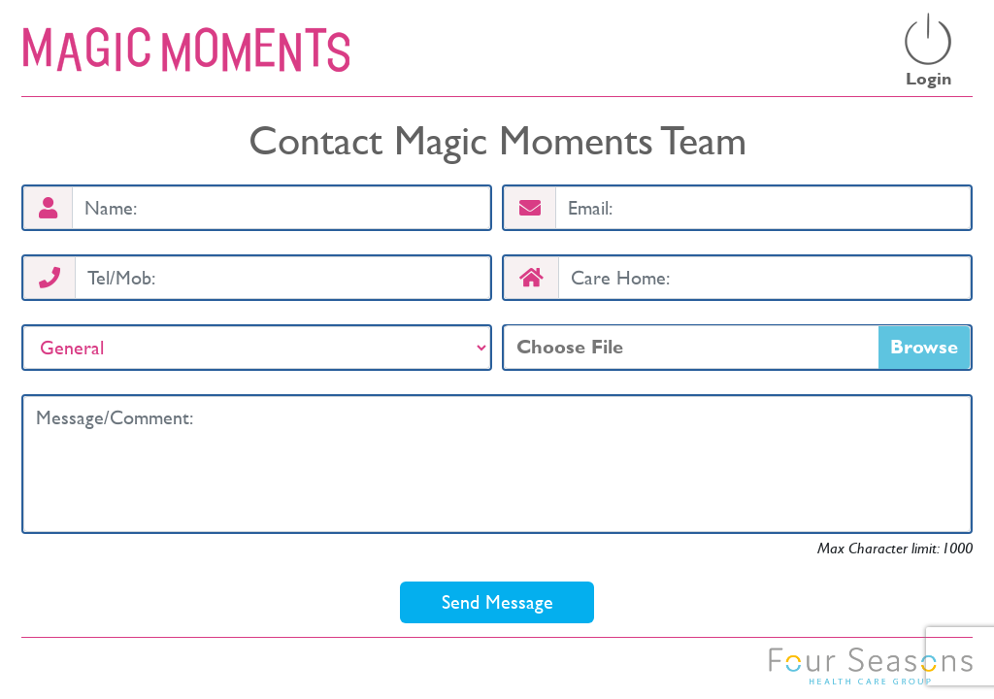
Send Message (497, 602)
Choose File (569, 346)
